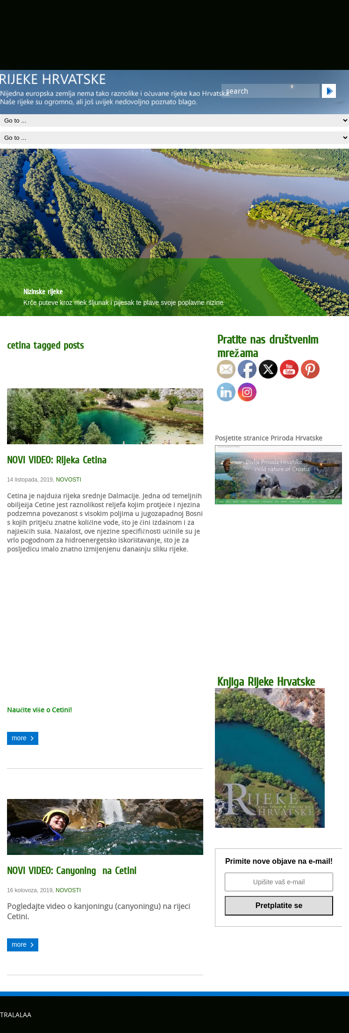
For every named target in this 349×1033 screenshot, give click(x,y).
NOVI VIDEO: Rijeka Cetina (57, 460)
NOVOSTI (68, 479)
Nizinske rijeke (43, 291)
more (19, 738)
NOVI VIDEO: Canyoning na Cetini (71, 870)
